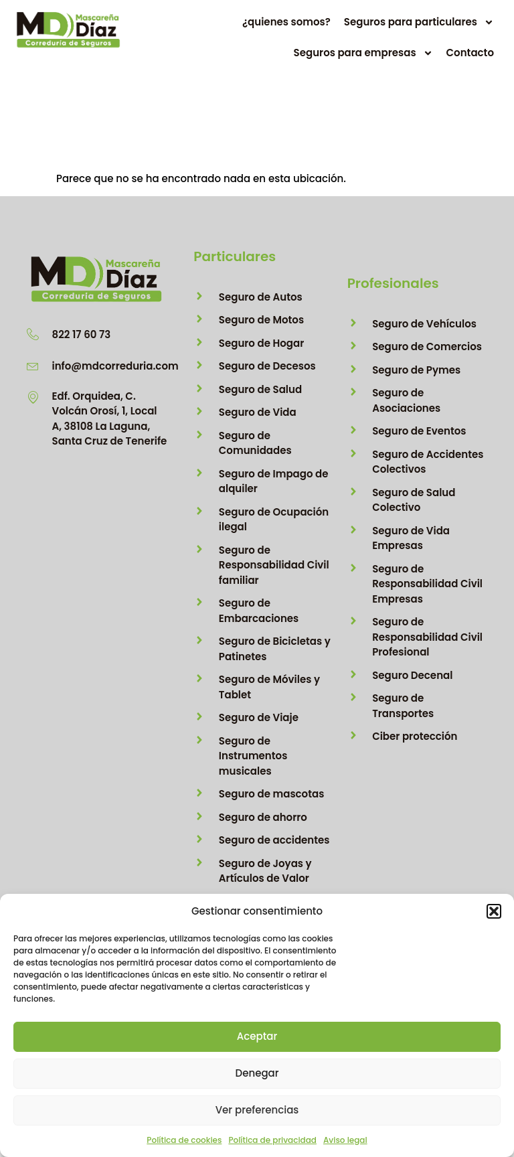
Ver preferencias (257, 1110)
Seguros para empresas (363, 58)
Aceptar (257, 1036)
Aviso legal (345, 1140)
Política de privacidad (272, 1140)
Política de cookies (184, 1140)
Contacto (470, 59)
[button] (494, 911)
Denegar (257, 1073)
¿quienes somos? (286, 28)
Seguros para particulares (419, 28)
